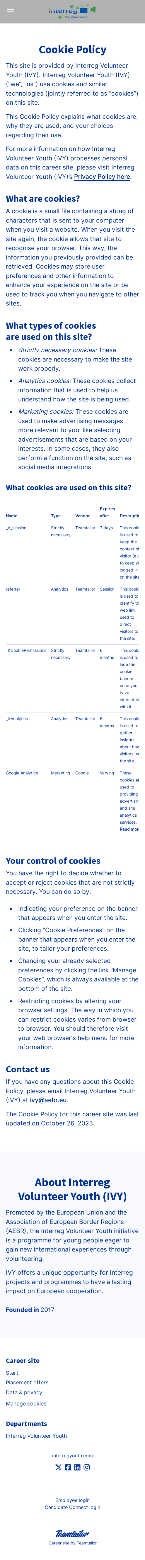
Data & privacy (24, 1392)
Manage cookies (26, 1403)
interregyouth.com (72, 1456)
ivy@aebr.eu (48, 1100)
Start (12, 1373)
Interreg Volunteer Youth (36, 1436)
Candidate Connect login (72, 1507)
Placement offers (27, 1382)
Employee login (72, 1500)
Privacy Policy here (102, 176)
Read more (130, 829)
